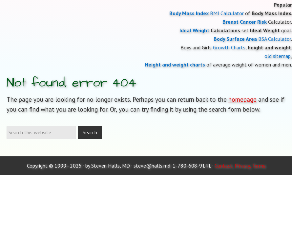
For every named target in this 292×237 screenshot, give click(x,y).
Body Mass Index (189, 13)
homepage (242, 99)
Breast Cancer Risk (244, 21)
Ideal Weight (194, 30)
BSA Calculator (274, 39)
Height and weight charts (175, 64)
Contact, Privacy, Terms (240, 165)
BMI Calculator (227, 13)
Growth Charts (229, 47)
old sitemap (277, 56)
